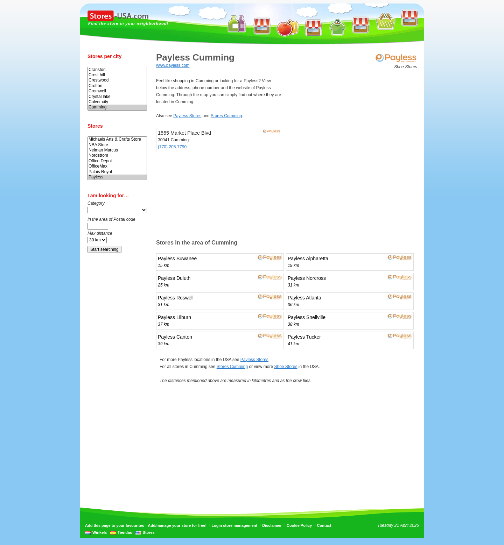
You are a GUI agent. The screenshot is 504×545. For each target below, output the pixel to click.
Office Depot (117, 161)
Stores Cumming (226, 115)
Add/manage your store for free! (177, 525)
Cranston (117, 69)
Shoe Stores (285, 366)
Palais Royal (117, 172)
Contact (324, 525)
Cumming (117, 107)
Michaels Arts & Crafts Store (117, 139)
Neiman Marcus (117, 150)
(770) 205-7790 (172, 146)
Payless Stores (187, 115)
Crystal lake (117, 96)
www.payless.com (172, 65)
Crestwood (117, 80)
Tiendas (125, 532)
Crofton (117, 86)
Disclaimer (272, 525)
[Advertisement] (116, 382)
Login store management (234, 525)
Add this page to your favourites (114, 525)
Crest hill (117, 75)
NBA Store (117, 145)
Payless (117, 177)
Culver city (117, 102)
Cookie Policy (299, 525)
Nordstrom (117, 155)
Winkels (99, 532)
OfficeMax (117, 166)
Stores (149, 532)
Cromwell (117, 91)
